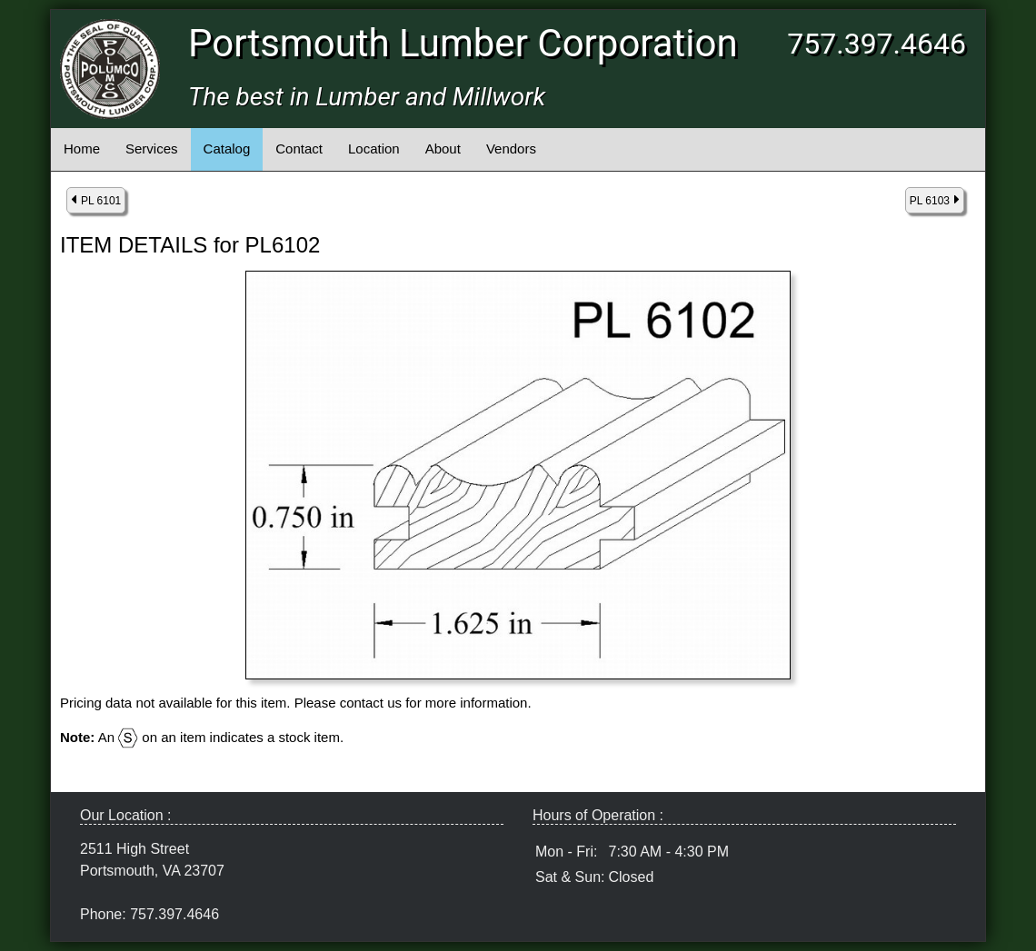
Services (151, 148)
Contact (299, 148)
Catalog (227, 148)
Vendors (511, 148)
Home (82, 148)
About (443, 148)
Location (374, 148)
